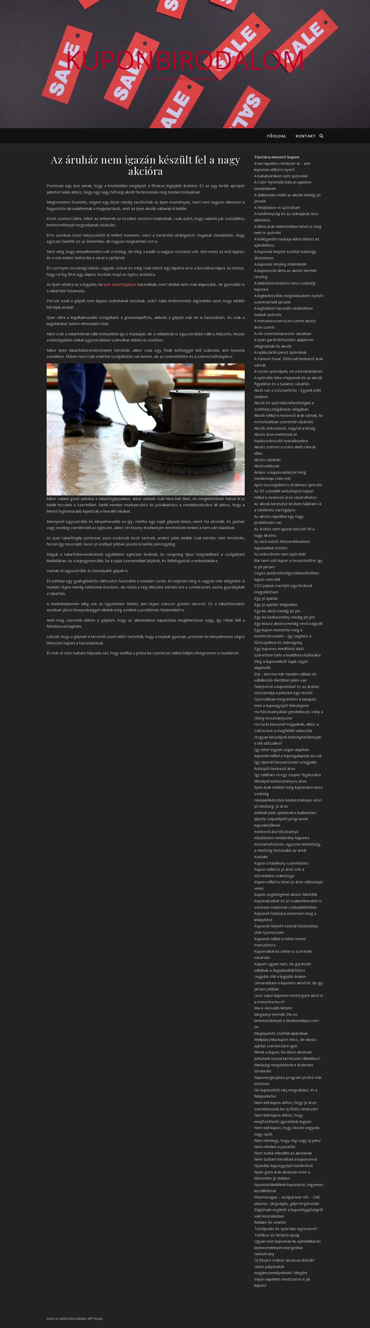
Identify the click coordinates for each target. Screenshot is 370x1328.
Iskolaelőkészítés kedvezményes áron (288, 800)
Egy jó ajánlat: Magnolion (275, 604)
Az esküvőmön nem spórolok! (280, 553)
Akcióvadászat (266, 465)
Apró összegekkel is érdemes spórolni (288, 484)
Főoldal (276, 135)
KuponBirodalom (185, 59)
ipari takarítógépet (120, 284)
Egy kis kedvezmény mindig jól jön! (284, 617)
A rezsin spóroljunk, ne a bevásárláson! (288, 371)
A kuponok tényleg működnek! (280, 264)
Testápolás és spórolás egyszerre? (285, 1228)
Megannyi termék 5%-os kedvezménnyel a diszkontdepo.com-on (287, 1020)
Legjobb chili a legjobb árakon (280, 976)
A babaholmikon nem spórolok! (280, 175)
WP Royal (95, 1318)
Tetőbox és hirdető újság (276, 1235)
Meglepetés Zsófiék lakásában (281, 1033)
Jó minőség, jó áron (271, 806)
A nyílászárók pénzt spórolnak (280, 352)
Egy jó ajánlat (266, 598)
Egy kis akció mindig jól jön (277, 610)
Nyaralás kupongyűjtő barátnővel (283, 1165)
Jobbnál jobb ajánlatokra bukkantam (285, 812)
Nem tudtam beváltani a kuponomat (285, 1159)
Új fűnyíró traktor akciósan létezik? (284, 1260)
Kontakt (306, 135)
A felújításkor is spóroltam (277, 207)
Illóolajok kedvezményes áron (280, 781)
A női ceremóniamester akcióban (282, 333)
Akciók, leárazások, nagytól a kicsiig (284, 428)
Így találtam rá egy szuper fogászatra (287, 774)
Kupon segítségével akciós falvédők (285, 894)
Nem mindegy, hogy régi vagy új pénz (287, 1140)
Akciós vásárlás (267, 459)
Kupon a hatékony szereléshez (281, 863)
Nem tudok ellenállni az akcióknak (283, 1152)
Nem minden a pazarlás (274, 1146)
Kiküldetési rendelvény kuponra (281, 837)
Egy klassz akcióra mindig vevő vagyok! (288, 623)
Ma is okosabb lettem (273, 1007)
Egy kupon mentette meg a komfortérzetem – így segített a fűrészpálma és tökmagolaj (282, 636)
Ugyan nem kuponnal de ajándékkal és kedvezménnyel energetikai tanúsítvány (287, 1247)
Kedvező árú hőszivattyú (276, 831)
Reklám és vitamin (270, 1222)
